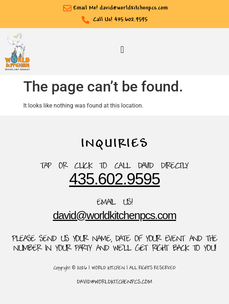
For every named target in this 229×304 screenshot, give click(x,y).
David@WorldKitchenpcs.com (114, 215)
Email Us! (114, 203)
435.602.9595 (114, 179)
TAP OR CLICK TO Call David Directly (114, 166)
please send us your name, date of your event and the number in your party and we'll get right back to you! (114, 244)
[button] (122, 49)
